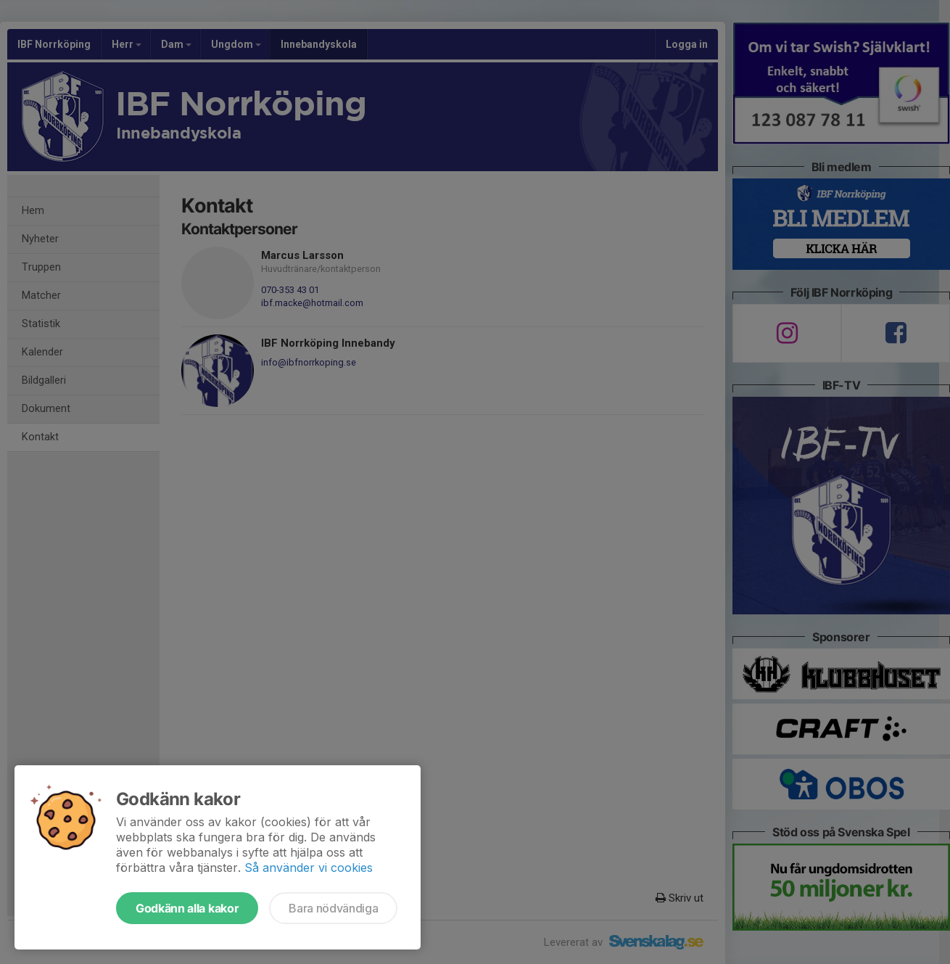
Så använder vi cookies (308, 867)
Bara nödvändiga (333, 908)
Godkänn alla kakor (187, 908)
